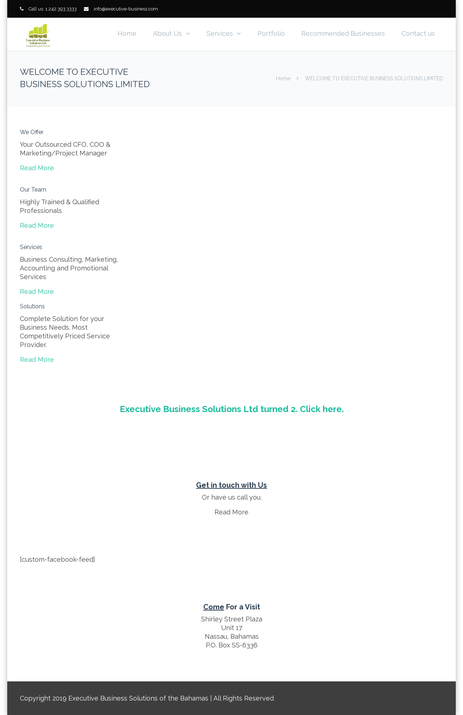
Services (220, 33)
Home (127, 33)
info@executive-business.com (126, 9)
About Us (167, 33)
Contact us (418, 33)
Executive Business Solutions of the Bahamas (138, 698)
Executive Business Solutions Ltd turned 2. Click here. (232, 409)
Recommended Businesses (343, 33)
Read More (37, 168)
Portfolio (271, 33)
